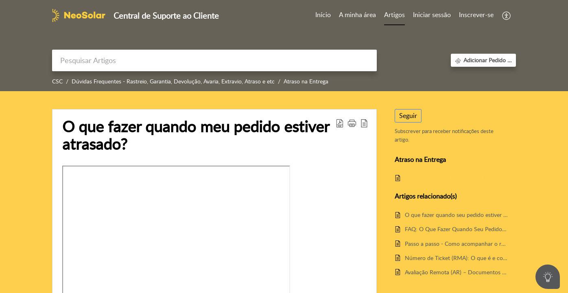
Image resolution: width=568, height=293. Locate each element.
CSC (57, 81)
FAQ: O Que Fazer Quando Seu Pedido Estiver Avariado (456, 229)
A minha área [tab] (357, 14)
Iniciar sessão (432, 14)
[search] (214, 60)
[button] (507, 15)
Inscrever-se (476, 14)
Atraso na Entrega (306, 81)
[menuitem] (432, 15)
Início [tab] (323, 14)
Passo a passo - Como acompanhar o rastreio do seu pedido (456, 243)
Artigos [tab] (394, 14)
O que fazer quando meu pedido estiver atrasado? (456, 178)
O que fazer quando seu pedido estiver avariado (456, 215)
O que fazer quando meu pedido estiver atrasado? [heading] (195, 135)
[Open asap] (547, 277)
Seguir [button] (408, 115)
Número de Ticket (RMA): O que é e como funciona (456, 258)
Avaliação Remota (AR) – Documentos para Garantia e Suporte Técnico (456, 272)
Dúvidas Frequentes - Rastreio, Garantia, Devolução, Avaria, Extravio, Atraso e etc (173, 81)
